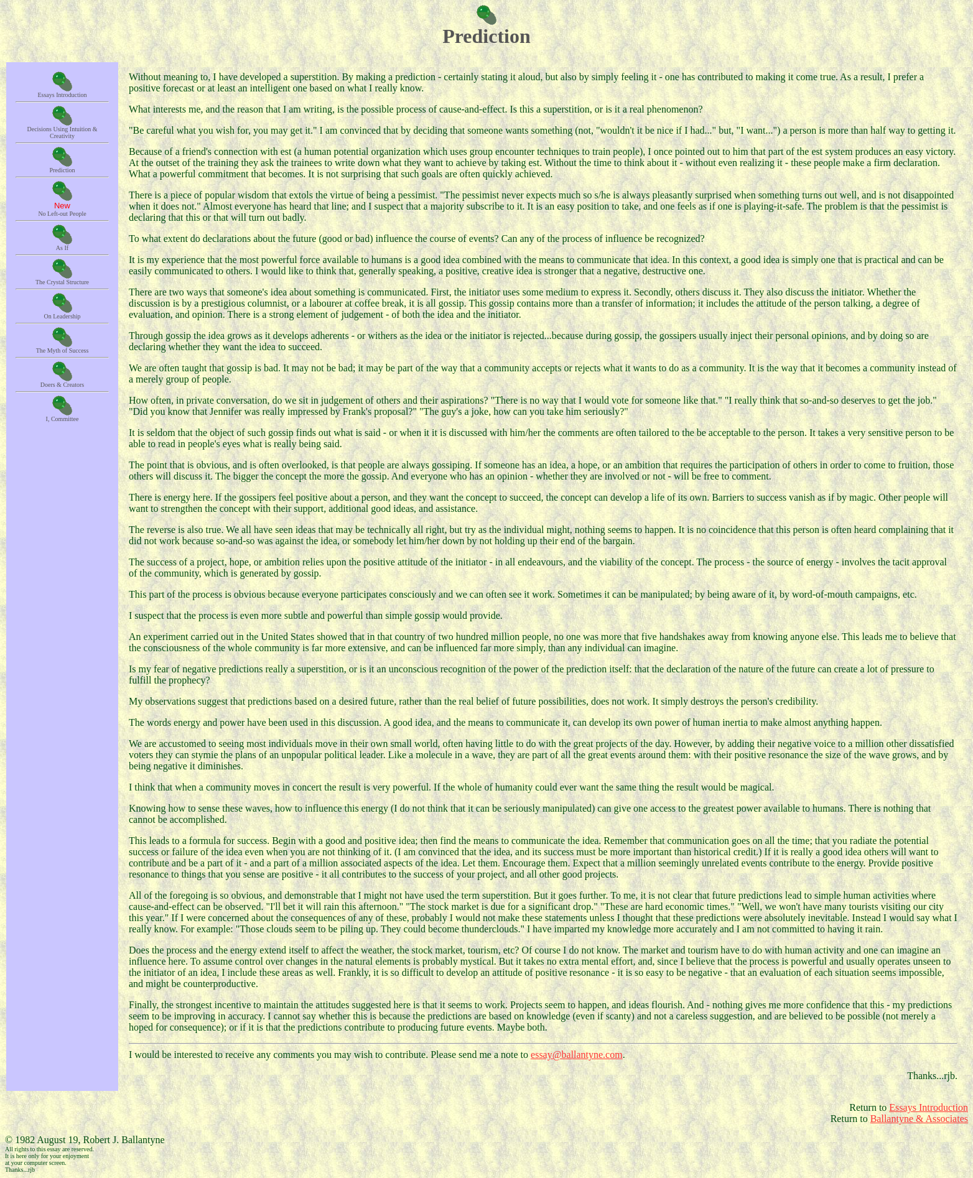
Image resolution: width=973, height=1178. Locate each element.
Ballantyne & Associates (919, 1118)
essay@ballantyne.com (577, 1054)
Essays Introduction (928, 1107)
